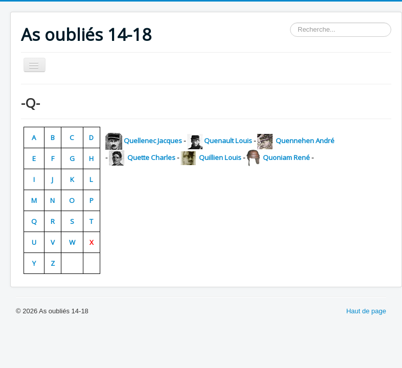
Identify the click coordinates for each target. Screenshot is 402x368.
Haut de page (366, 311)
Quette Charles (150, 157)
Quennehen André (304, 140)
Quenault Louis (228, 140)
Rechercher (290, 22)
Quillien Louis (219, 157)
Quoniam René (285, 157)
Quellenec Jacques (153, 140)
